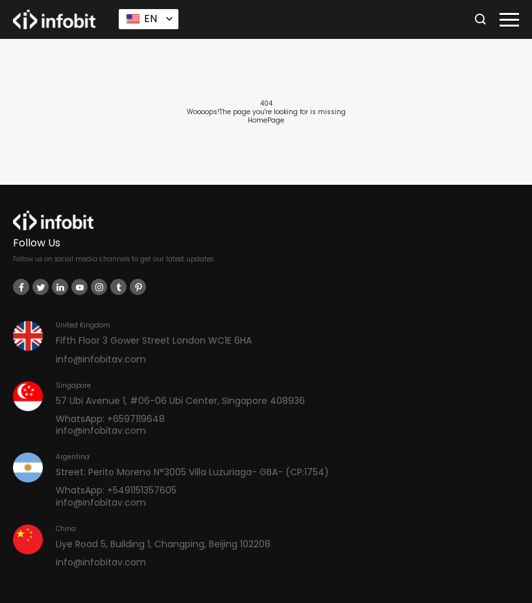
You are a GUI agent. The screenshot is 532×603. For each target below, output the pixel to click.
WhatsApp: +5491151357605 (116, 490)
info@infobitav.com (101, 359)
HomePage (266, 120)
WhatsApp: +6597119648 (110, 419)
